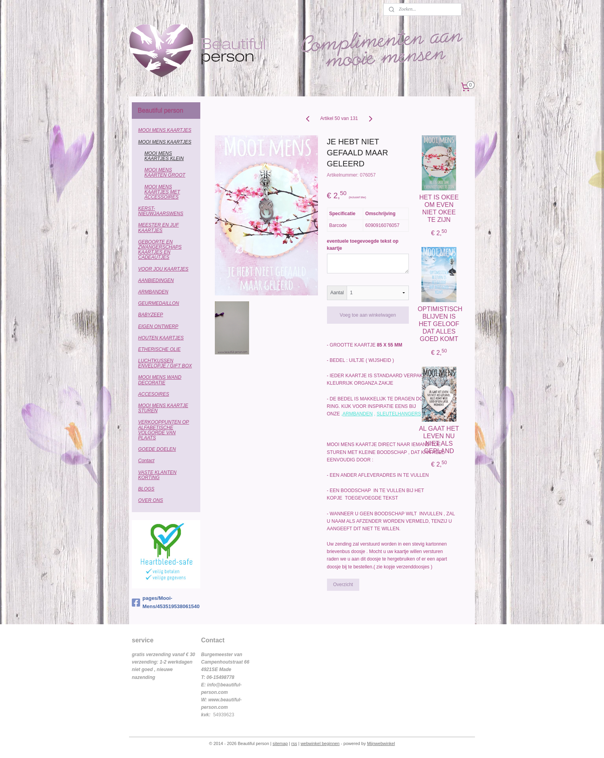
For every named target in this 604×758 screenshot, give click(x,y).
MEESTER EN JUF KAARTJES (158, 227)
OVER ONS (150, 500)
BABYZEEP (150, 314)
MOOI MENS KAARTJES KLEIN (164, 156)
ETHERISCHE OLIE (159, 349)
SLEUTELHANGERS (399, 414)
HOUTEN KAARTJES (161, 338)
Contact (146, 460)
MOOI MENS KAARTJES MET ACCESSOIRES (162, 192)
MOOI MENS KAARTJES (164, 130)
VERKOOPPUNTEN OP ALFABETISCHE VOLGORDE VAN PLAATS (163, 430)
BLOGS (146, 489)
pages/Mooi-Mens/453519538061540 (165, 602)
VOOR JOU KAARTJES (163, 269)
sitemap (280, 743)
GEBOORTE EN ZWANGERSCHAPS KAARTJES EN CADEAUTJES (159, 249)
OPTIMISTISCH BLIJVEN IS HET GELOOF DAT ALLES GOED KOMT (438, 324)
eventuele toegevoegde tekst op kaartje (363, 244)
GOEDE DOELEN (157, 449)
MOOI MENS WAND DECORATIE (159, 379)
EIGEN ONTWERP (158, 326)
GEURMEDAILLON (158, 303)
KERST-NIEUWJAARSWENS (160, 211)
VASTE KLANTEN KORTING (157, 475)
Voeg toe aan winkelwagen (368, 315)
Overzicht (343, 584)
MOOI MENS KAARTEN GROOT (164, 172)
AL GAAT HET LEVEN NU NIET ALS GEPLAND (439, 440)
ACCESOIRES (153, 394)
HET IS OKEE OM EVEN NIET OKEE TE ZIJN (439, 208)
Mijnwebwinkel (381, 743)
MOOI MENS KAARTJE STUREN (163, 408)
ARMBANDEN (358, 414)
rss (294, 743)
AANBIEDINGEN (156, 280)
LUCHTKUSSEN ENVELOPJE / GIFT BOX (165, 363)
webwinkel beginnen (320, 743)
